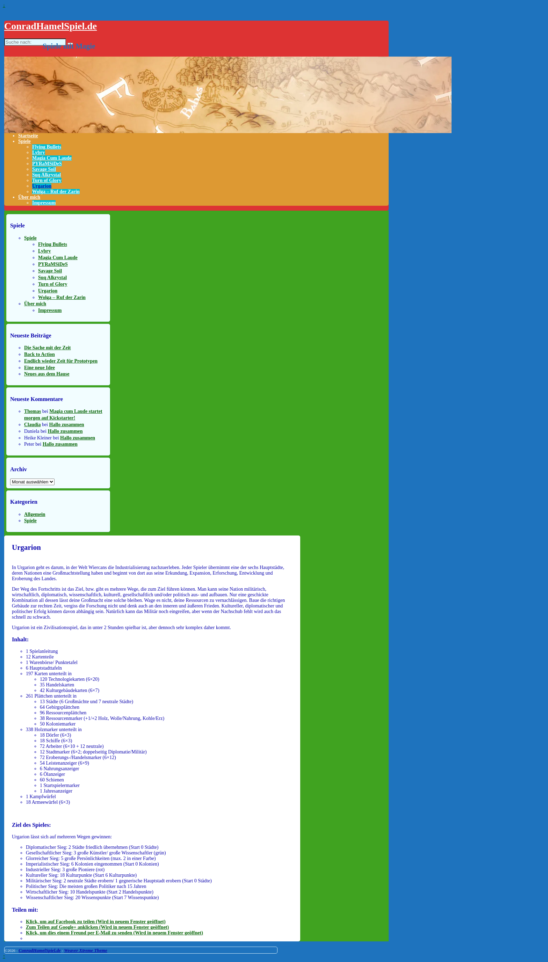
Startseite (28, 135)
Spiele (24, 141)
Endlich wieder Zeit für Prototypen (61, 361)
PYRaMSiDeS (47, 163)
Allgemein (34, 514)
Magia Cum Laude (52, 158)
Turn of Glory (47, 180)
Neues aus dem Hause (47, 374)
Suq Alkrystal (46, 174)
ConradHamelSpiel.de (50, 26)
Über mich (29, 197)
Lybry (38, 152)
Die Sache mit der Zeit (47, 347)
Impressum (44, 202)
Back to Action (39, 354)
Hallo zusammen (66, 424)
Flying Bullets (46, 147)
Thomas (32, 411)
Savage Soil (44, 169)
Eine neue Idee (39, 367)
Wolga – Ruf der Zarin (56, 191)
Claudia (32, 424)
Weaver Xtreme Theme (85, 950)
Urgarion (41, 186)
